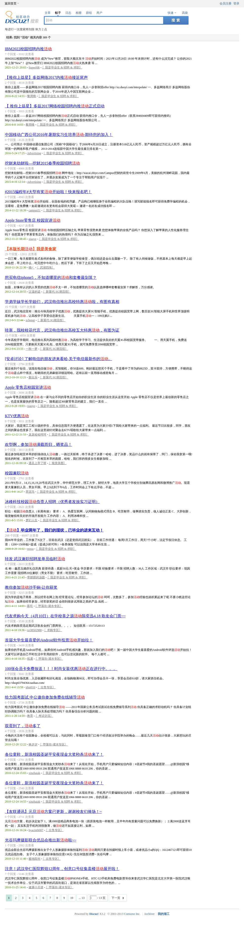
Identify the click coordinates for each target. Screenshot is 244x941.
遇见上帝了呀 (37, 463)
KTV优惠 (17, 416)
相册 (79, 13)
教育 (30, 716)
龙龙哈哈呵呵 (37, 434)
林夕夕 (33, 744)
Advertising (34, 153)
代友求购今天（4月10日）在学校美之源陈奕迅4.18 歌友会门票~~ (65, 616)
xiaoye (32, 239)
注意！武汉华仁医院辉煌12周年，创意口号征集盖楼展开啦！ (62, 869)
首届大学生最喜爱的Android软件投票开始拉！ (49, 640)
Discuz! (94, 914)
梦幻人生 (31, 520)
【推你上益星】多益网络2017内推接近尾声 (46, 77)
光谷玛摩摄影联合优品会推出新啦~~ (40, 840)
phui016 (30, 687)
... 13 (82, 898)
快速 (171, 13)
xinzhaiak (34, 773)
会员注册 (225, 3)
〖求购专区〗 (53, 630)
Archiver (149, 914)
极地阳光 (34, 858)
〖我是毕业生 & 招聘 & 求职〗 (62, 67)
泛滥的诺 (34, 291)
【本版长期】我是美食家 (30, 249)
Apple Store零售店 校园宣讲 (32, 220)
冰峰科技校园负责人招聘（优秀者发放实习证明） (52, 502)
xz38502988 (34, 630)
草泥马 (30, 491)
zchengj (30, 320)
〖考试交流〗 (44, 716)
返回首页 (11, 3)
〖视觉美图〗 (58, 463)
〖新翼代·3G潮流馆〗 (57, 291)
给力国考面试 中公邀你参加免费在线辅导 (45, 697)
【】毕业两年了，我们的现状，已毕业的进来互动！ (54, 530)
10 (71, 898)
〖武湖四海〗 (46, 267)
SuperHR (34, 67)
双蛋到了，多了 (22, 726)
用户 (99, 13)
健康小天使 (36, 887)
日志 (68, 13)
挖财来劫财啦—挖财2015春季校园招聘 (42, 163)
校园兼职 (17, 473)
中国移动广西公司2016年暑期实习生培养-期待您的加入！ (59, 135)
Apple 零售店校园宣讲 (28, 387)
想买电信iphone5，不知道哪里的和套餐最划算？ (51, 277)
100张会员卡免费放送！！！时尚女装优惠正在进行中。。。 (61, 669)
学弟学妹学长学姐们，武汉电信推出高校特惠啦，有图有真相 (62, 302)
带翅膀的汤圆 (36, 577)
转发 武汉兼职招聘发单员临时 (35, 559)
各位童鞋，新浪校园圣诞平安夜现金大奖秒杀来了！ (54, 754)
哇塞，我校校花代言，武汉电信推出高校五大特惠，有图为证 (62, 330)
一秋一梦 (31, 349)
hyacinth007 (36, 830)
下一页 (115, 898)
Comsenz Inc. (132, 914)
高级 (185, 13)
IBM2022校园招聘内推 (28, 49)
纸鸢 (30, 658)
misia (30, 549)
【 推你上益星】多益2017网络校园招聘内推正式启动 (55, 106)
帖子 (58, 13)
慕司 (30, 606)
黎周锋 (31, 96)
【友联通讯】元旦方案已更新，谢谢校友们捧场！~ (53, 811)
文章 (48, 13)
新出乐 (33, 377)
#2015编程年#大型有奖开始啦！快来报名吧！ (48, 192)
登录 (236, 3)
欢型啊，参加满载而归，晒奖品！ (38, 444)
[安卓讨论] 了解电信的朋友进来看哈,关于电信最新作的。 (58, 359)
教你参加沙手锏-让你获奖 (31, 587)
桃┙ (32, 267)
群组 (89, 13)
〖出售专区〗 (46, 687)
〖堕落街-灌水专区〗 (49, 606)
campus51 (35, 210)
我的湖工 (164, 914)
